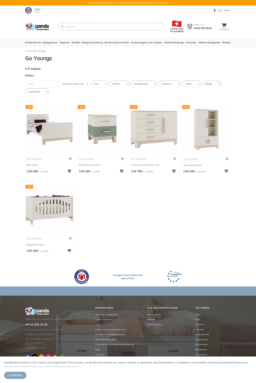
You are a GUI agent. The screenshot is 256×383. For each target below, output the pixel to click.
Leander (199, 329)
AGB (97, 324)
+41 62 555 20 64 (202, 28)
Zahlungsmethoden (105, 339)
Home (28, 51)
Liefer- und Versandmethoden (110, 329)
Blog (97, 349)
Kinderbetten (201, 344)
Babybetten (201, 349)
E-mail (196, 24)
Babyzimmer (201, 339)
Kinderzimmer (202, 334)
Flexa (197, 314)
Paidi (197, 319)
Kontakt (151, 319)
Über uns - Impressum (106, 314)
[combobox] (111, 26)
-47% (29, 107)
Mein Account (154, 314)
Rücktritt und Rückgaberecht (110, 334)
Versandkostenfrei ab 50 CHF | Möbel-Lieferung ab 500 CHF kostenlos (128, 2)
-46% (81, 107)
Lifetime (199, 324)
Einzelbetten (201, 354)
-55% (134, 107)
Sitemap (99, 354)
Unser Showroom (104, 319)
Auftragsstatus (154, 324)
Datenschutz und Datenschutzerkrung (114, 344)
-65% (29, 186)
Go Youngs (39, 51)
